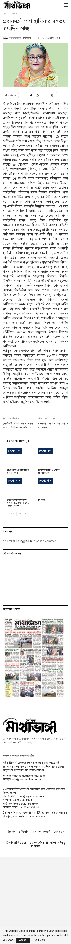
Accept (23, 940)
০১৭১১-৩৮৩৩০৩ (22, 800)
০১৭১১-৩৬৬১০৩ (28, 803)
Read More (39, 940)
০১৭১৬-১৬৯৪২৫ (29, 807)
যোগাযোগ (59, 832)
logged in (26, 541)
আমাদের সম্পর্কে (41, 832)
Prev (11, 514)
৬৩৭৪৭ (40, 796)
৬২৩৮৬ (30, 796)
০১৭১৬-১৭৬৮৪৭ (36, 816)
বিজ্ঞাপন (11, 832)
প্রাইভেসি (24, 832)
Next (22, 514)
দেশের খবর (14, 451)
